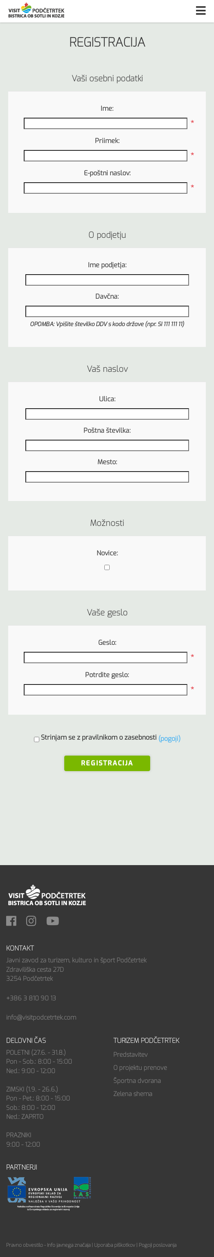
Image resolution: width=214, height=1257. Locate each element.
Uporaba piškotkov (114, 1245)
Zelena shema (132, 1094)
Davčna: (107, 296)
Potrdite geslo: (107, 675)
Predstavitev (130, 1055)
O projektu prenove (140, 1068)
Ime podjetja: (107, 265)
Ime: (107, 108)
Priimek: (107, 140)
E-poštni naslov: (107, 173)
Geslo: (107, 642)
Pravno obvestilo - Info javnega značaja (48, 1245)
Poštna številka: (107, 430)
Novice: (107, 553)
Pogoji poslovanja (157, 1245)
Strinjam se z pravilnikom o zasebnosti (99, 737)
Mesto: (107, 462)
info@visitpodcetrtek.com (41, 1017)
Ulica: (107, 399)
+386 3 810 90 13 (31, 998)
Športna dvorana (137, 1081)
